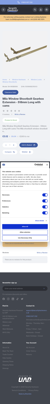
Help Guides (6, 358)
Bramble (28, 394)
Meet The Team (7, 351)
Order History (31, 351)
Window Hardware (19, 80)
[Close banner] (47, 164)
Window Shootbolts (9, 82)
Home (4, 80)
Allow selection (25, 232)
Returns (29, 354)
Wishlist (26, 152)
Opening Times (7, 361)
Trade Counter (7, 354)
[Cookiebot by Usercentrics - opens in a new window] (34, 165)
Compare (10, 152)
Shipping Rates (7, 365)
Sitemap (5, 368)
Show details (39, 220)
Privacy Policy (33, 390)
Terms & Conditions (19, 390)
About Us (5, 347)
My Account (30, 347)
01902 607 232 (31, 316)
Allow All (25, 226)
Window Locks (36, 80)
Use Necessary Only (25, 238)
